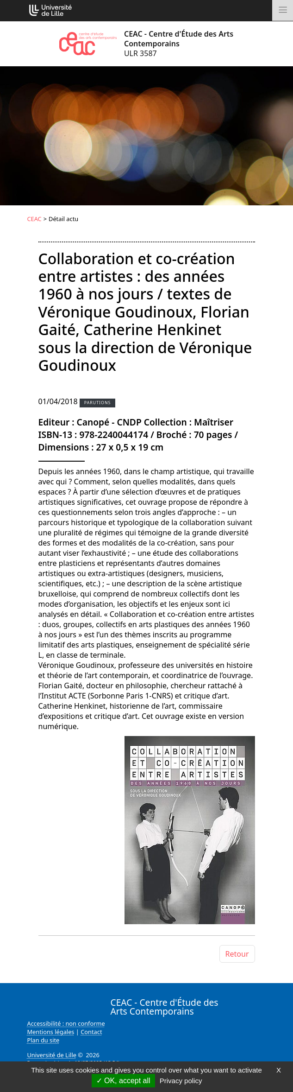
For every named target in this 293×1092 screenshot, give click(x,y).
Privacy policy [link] (181, 1081)
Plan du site (43, 1040)
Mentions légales (51, 1032)
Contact (91, 1032)
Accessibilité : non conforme (66, 1023)
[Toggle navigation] (282, 10)
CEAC (34, 219)
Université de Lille (51, 1055)
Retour (237, 954)
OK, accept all (123, 1081)
